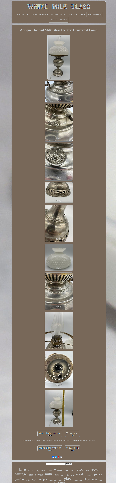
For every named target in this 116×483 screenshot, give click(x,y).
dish (31, 474)
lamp (22, 469)
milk (48, 474)
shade (30, 470)
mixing (95, 469)
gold (67, 470)
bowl (79, 474)
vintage (21, 474)
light (87, 479)
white (58, 469)
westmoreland (78, 480)
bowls (80, 470)
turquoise (88, 475)
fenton (19, 479)
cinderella (52, 480)
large (60, 480)
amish (72, 470)
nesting (37, 470)
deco (56, 475)
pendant (43, 470)
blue (72, 475)
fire (68, 475)
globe (28, 480)
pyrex (98, 474)
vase (62, 475)
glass (68, 479)
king (34, 480)
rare (94, 479)
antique (42, 479)
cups (87, 470)
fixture (100, 480)
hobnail (39, 474)
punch (50, 470)
